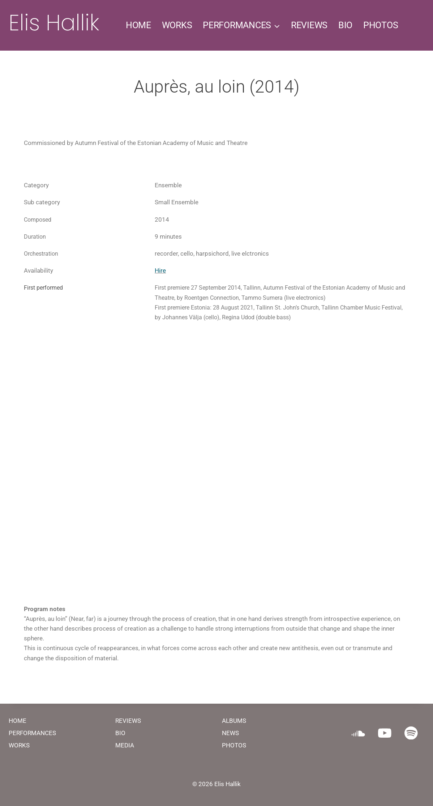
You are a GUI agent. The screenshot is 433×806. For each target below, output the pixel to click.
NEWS (230, 733)
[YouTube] (385, 733)
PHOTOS (380, 25)
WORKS (177, 25)
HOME (138, 25)
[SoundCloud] (358, 733)
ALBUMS (234, 720)
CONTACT (285, 76)
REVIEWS (309, 25)
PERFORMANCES (32, 733)
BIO (345, 25)
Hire (160, 270)
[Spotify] (411, 733)
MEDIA (124, 745)
